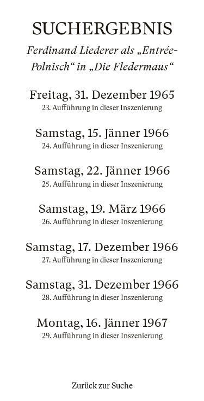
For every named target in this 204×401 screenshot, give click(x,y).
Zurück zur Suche (102, 385)
